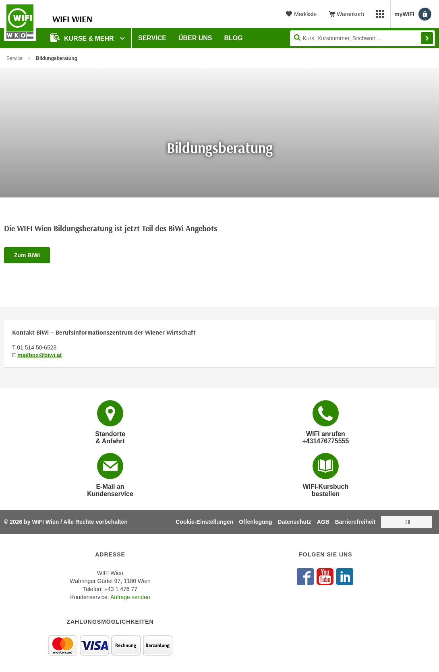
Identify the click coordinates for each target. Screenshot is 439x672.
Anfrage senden (130, 597)
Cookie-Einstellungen (204, 522)
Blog (233, 38)
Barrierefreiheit (355, 522)
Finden (427, 38)
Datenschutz (294, 522)
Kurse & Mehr (83, 38)
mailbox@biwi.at (39, 355)
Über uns (195, 38)
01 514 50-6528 (36, 347)
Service (152, 38)
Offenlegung (255, 522)
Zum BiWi (27, 255)
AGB (323, 522)
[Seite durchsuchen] (362, 38)
